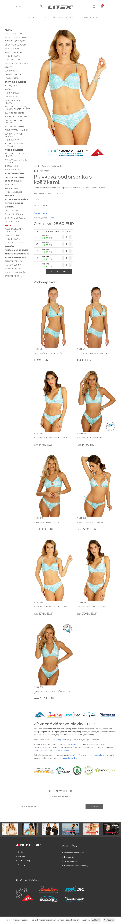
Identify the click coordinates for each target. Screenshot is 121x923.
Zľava (8, 225)
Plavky (31, 17)
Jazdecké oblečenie (15, 257)
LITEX (36, 166)
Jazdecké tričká (13, 261)
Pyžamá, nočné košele (16, 199)
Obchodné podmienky (73, 853)
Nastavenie (109, 920)
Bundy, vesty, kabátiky (16, 130)
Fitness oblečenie (14, 173)
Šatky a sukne (12, 48)
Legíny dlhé (11, 71)
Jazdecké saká (12, 269)
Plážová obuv (12, 222)
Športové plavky (14, 60)
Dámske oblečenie (14, 113)
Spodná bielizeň (89, 17)
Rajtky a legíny (13, 265)
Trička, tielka (12, 166)
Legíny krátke (12, 78)
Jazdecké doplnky (14, 276)
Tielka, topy (11, 86)
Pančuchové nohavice (16, 250)
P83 (52, 218)
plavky (58, 739)
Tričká (8, 89)
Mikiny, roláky (12, 93)
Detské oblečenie (14, 203)
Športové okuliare (15, 218)
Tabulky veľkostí (40, 213)
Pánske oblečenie (14, 150)
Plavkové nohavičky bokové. (47, 522)
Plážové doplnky (14, 52)
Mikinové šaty (12, 140)
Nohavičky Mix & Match (17, 63)
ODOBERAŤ (94, 806)
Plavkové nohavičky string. (89, 438)
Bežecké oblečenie (14, 177)
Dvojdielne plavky (15, 34)
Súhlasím (96, 920)
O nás (19, 852)
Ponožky (9, 246)
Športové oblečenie (64, 17)
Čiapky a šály (11, 210)
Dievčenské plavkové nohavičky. (49, 353)
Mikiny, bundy (12, 170)
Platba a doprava (70, 857)
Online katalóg (23, 861)
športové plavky (62, 750)
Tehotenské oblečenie (17, 254)
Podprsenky (11, 188)
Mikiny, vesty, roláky (15, 272)
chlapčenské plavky (96, 755)
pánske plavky (70, 758)
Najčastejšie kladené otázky (75, 866)
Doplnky (9, 207)
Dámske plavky (12, 235)
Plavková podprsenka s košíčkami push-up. (52, 692)
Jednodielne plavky (15, 37)
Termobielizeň (12, 196)
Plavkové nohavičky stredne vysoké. (51, 438)
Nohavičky (10, 184)
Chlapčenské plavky (15, 45)
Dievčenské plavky (15, 41)
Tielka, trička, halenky (16, 116)
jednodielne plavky (42, 750)
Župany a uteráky (14, 214)
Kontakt (20, 856)
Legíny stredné (13, 74)
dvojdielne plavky (75, 744)
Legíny (44, 17)
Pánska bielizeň (13, 192)
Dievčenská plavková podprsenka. (93, 353)
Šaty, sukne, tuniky (14, 126)
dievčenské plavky (78, 755)
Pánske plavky (12, 56)
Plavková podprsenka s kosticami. (93, 607)
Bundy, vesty (11, 97)
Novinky (20, 865)
